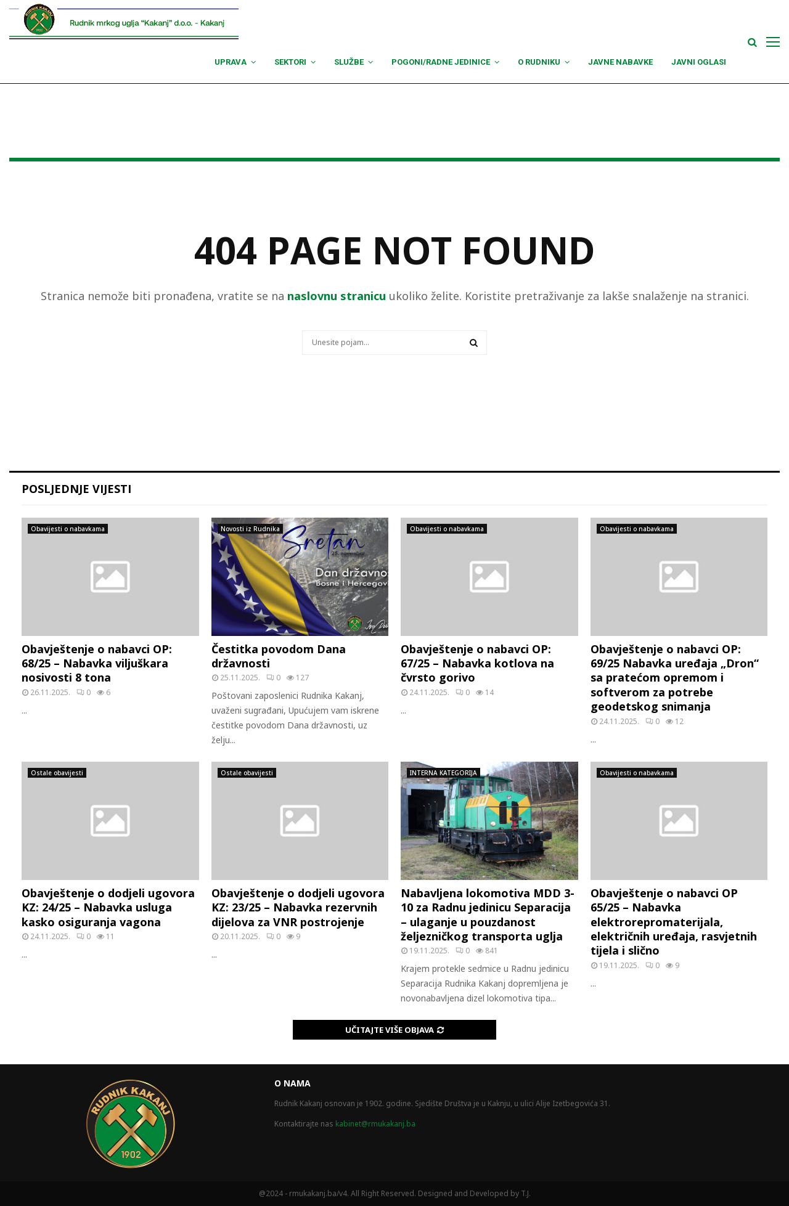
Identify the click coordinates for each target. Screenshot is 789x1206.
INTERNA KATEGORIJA (443, 772)
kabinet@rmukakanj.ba (375, 1123)
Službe (349, 62)
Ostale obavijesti (57, 772)
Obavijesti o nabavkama (68, 528)
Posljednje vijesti (76, 488)
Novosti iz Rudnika (250, 528)
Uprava (231, 62)
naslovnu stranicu (336, 295)
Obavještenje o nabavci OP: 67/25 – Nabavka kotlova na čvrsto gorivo (477, 663)
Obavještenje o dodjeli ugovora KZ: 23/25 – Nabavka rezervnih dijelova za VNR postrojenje (298, 907)
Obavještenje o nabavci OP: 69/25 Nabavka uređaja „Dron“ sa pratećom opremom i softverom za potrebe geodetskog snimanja (675, 678)
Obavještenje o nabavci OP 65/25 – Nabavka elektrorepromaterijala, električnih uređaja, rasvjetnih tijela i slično (674, 922)
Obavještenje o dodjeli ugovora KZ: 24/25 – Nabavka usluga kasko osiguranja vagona (108, 907)
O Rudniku (539, 62)
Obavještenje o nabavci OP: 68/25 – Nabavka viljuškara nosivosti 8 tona (97, 663)
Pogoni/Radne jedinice (440, 62)
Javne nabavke (620, 62)
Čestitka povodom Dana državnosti (278, 656)
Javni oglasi (698, 62)
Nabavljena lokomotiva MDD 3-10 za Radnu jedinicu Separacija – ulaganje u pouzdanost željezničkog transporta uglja (487, 914)
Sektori (290, 62)
